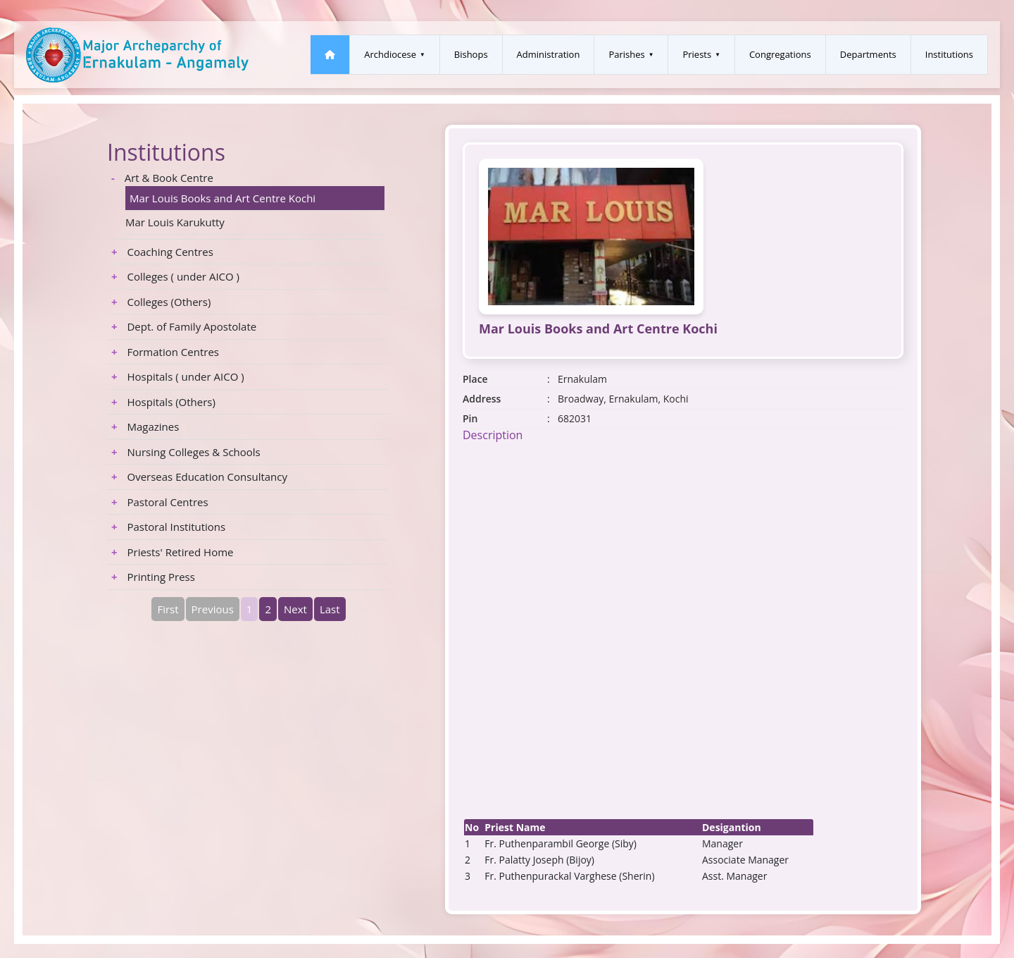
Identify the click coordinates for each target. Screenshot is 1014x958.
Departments (868, 54)
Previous (213, 609)
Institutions (949, 54)
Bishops (471, 54)
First (167, 609)
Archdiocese (390, 54)
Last (330, 609)
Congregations (780, 54)
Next (295, 609)
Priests (696, 54)
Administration (548, 54)
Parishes (626, 54)
